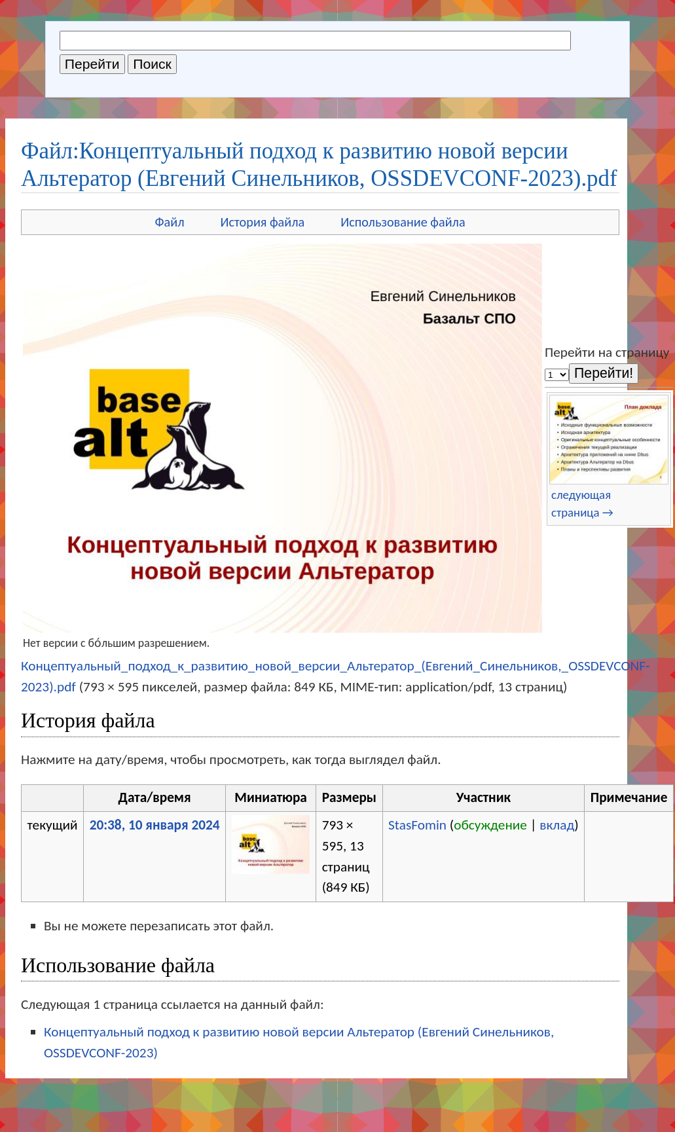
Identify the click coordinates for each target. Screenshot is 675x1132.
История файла (263, 222)
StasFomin (417, 824)
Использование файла (402, 222)
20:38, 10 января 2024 (155, 824)
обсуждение (490, 824)
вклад (556, 824)
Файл (169, 222)
